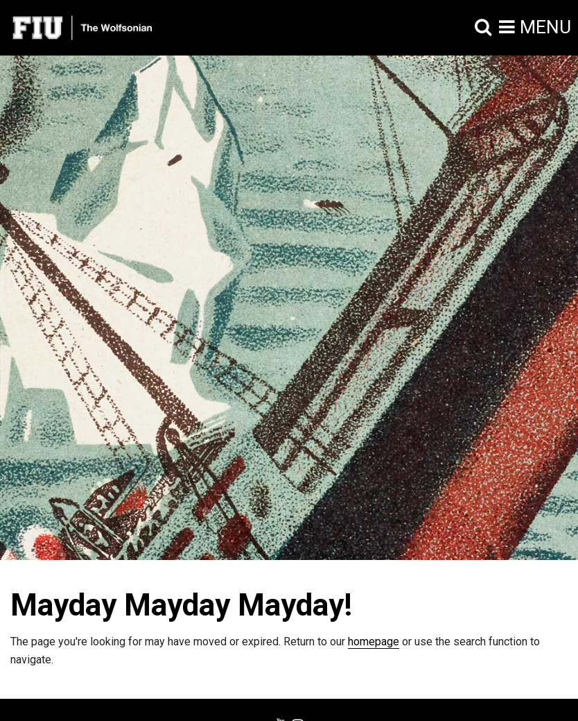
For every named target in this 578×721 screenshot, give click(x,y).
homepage (373, 641)
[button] (483, 28)
